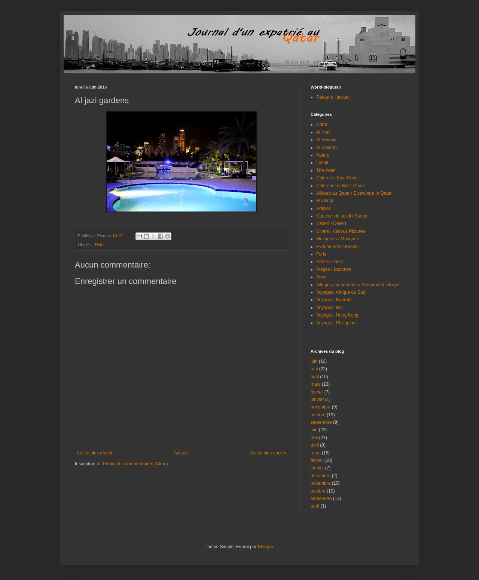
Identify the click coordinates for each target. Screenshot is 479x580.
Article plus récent (94, 453)
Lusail (322, 162)
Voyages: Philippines (337, 323)
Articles (323, 208)
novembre (320, 407)
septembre (321, 422)
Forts (321, 254)
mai (314, 368)
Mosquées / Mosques (337, 238)
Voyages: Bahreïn (334, 299)
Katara (322, 155)
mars (316, 384)
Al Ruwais (326, 139)
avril (315, 376)
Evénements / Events (337, 246)
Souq (321, 277)
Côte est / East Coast (337, 178)
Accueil (181, 453)
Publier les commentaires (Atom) (135, 463)
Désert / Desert (331, 223)
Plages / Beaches (333, 269)
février (317, 392)
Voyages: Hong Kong (337, 315)
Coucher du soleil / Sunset (342, 216)
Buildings (325, 200)
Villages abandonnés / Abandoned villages (358, 284)
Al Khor (323, 132)
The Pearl (326, 170)
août (315, 506)
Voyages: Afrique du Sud (340, 292)
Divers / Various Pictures (340, 231)
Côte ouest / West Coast (340, 185)
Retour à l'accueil (333, 97)
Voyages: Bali (330, 307)
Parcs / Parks (329, 261)
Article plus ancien (268, 453)
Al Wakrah (326, 147)
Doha (100, 245)
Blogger (265, 546)
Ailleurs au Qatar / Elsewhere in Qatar (353, 193)
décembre (320, 475)
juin (314, 361)
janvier (317, 399)
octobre (318, 414)
